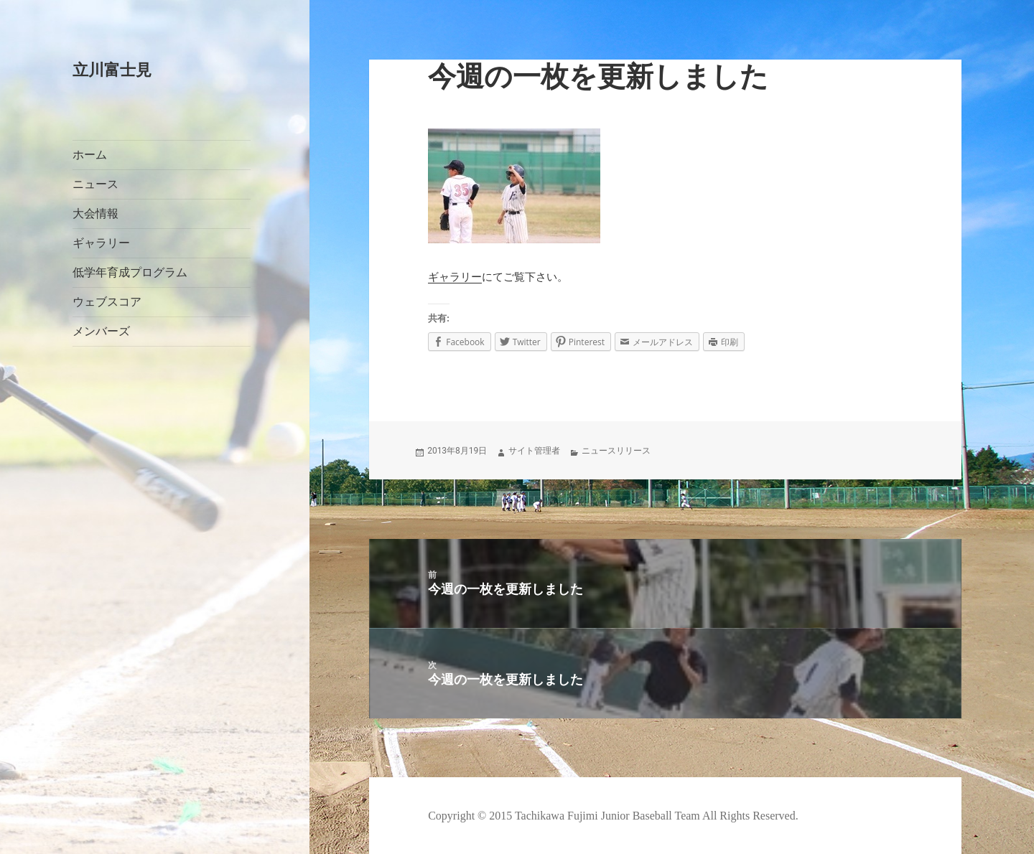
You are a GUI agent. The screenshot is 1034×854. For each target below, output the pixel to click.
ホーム (90, 155)
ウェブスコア (107, 302)
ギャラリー (101, 243)
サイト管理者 (534, 451)
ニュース (95, 184)
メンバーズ (101, 331)
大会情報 (95, 213)
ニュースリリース (616, 451)
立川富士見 (112, 70)
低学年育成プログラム (130, 272)
